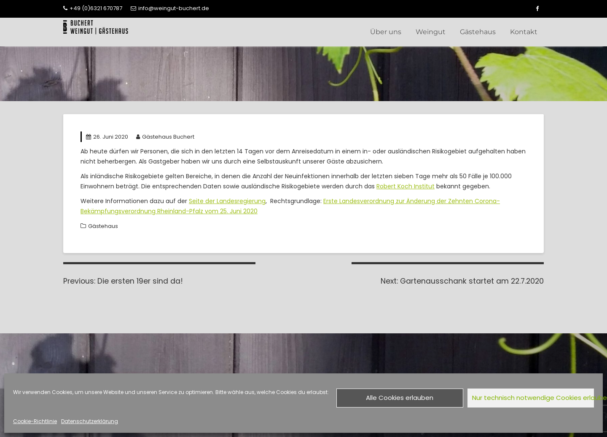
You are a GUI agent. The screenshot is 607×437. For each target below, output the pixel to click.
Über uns (385, 32)
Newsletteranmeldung (263, 344)
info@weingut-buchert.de (170, 8)
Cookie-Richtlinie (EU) (425, 352)
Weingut (431, 32)
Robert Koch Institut (405, 186)
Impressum (409, 336)
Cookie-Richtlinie (35, 421)
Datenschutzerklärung (89, 421)
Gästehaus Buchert (165, 137)
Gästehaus (478, 32)
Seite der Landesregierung (227, 201)
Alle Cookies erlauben (399, 397)
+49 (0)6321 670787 (92, 8)
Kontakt (523, 32)
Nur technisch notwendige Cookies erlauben (533, 397)
